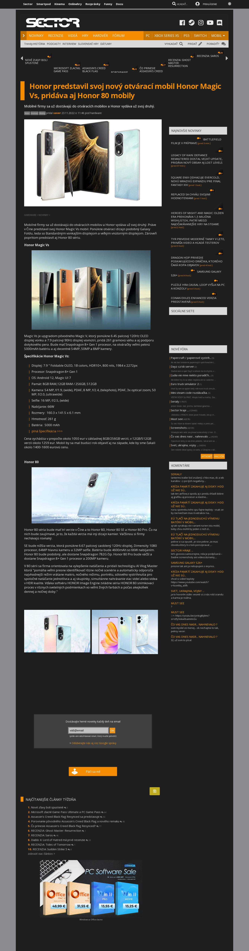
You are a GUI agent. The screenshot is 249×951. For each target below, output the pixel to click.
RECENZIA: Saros (45, 835)
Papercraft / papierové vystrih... (191, 358)
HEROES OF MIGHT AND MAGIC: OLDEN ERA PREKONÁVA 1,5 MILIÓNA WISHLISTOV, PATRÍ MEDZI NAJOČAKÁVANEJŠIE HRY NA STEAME (197, 218)
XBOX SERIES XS (166, 35)
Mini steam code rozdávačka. (189, 393)
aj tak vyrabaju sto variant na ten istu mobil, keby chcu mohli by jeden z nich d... (195, 527)
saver (57, 113)
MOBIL (216, 35)
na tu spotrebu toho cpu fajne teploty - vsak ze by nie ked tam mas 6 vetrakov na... (197, 511)
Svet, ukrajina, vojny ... (184, 445)
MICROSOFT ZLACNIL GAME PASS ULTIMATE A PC (67, 71)
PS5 (186, 35)
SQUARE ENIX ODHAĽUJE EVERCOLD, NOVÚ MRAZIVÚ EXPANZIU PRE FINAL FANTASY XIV (196, 181)
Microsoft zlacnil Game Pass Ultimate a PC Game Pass (68, 812)
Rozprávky (92, 4)
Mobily (42, 113)
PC (148, 35)
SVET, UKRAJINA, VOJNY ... (187, 591)
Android (34, 113)
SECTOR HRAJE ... (182, 550)
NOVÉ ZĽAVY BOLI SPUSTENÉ (36, 61)
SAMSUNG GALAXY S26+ (186, 562)
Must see (177, 419)
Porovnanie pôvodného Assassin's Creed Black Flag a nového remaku (78, 821)
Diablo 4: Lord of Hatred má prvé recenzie (61, 840)
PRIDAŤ (192, 44)
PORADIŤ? (213, 44)
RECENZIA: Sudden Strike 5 (52, 849)
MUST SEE (177, 603)
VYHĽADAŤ (171, 44)
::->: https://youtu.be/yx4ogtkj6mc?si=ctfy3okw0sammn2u (190, 617)
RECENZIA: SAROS (208, 56)
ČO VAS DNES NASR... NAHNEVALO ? (194, 624)
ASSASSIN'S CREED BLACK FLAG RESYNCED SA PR (94, 71)
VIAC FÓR (219, 456)
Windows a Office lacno (91, 919)
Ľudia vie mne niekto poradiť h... (191, 375)
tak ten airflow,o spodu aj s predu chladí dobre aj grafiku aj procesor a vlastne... (197, 495)
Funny (108, 4)
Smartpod (43, 4)
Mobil (27, 113)
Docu (119, 4)
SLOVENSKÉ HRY (88, 44)
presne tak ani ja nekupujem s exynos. (193, 566)
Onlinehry (75, 4)
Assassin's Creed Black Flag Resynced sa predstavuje (68, 816)
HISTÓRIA (39, 44)
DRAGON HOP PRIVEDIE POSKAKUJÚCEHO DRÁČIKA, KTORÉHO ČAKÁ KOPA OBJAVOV (196, 261)
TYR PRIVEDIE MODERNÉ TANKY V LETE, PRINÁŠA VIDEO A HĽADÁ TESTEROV (198, 240)
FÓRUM (118, 35)
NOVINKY (36, 35)
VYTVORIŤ (207, 456)
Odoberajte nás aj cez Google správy (94, 743)
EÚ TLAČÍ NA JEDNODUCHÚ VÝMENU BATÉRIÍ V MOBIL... (195, 520)
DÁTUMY (105, 44)
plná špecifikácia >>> (47, 431)
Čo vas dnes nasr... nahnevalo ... (190, 436)
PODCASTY (54, 44)
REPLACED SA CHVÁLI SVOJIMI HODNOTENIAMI (190, 196)
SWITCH (200, 35)
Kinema (59, 4)
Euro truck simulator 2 (185, 384)
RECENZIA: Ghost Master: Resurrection (58, 830)
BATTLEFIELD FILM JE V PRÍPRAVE (196, 141)
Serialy (175, 401)
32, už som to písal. (181, 640)
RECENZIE (55, 35)
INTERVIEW (69, 44)
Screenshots (179, 427)
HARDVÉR (100, 35)
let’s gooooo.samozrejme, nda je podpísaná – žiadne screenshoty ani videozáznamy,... (196, 555)
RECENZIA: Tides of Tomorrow (53, 844)
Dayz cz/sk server (182, 366)
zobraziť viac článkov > (41, 853)
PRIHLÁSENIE (210, 4)
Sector (28, 4)
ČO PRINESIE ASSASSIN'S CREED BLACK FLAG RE (151, 71)
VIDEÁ (72, 35)
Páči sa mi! (93, 772)
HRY (85, 35)
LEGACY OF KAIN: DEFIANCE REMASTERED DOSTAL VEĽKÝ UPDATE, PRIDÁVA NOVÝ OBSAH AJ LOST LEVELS (196, 158)
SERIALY (176, 474)
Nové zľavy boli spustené (49, 807)
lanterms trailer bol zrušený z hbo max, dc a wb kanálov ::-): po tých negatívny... (197, 479)
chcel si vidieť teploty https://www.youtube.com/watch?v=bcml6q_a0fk (190, 582)
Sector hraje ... (180, 410)
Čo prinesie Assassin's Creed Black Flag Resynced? (66, 826)
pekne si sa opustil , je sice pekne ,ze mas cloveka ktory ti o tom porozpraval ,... (194, 543)
